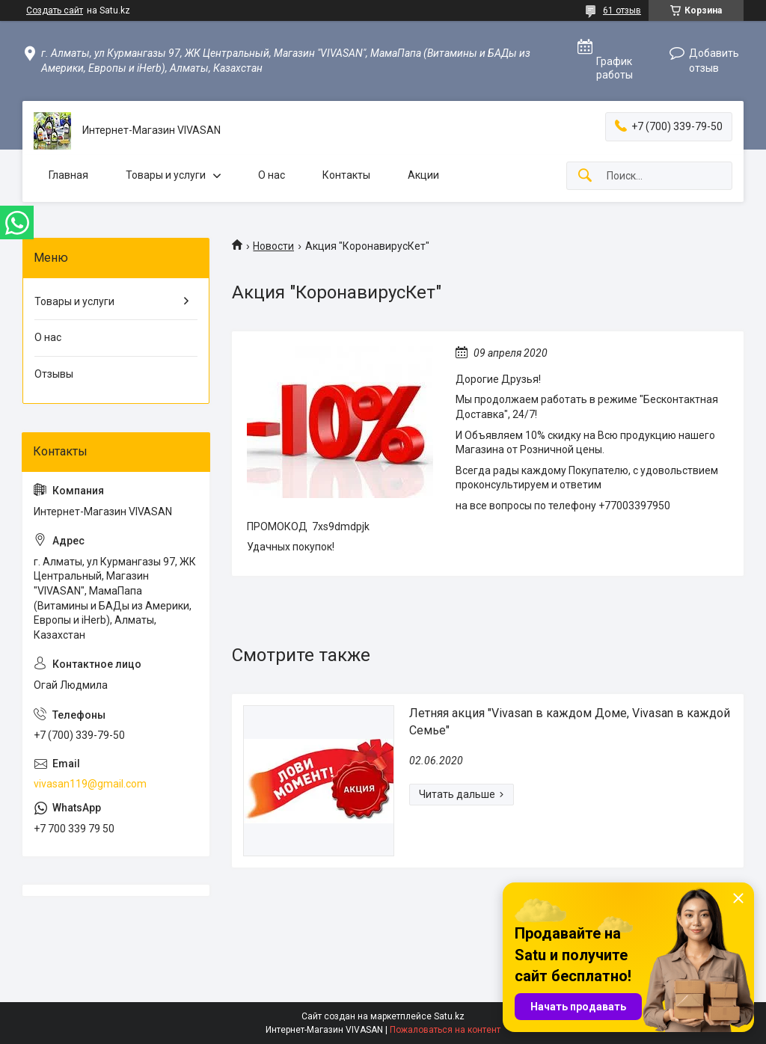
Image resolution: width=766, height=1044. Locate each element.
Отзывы (53, 374)
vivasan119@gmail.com (90, 784)
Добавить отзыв (714, 60)
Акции (423, 175)
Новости (273, 246)
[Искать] (584, 176)
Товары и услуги (166, 175)
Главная (68, 175)
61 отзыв (622, 10)
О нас (271, 175)
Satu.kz (449, 1016)
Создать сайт (54, 10)
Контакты (346, 175)
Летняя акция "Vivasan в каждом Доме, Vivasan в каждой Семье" (569, 721)
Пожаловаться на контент (445, 1030)
